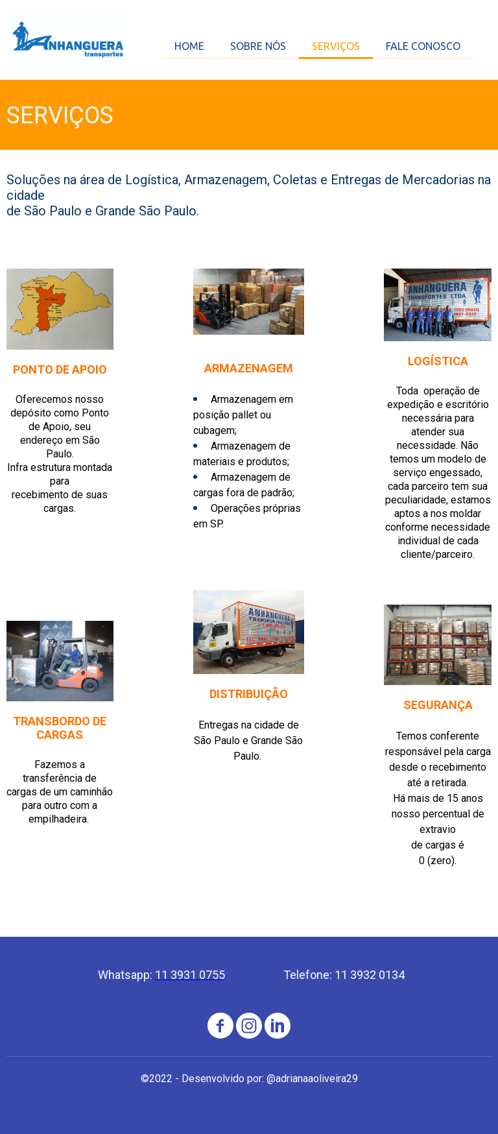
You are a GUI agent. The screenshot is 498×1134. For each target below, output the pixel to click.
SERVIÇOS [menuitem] (336, 46)
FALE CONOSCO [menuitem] (423, 46)
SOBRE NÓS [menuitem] (258, 46)
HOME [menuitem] (189, 46)
